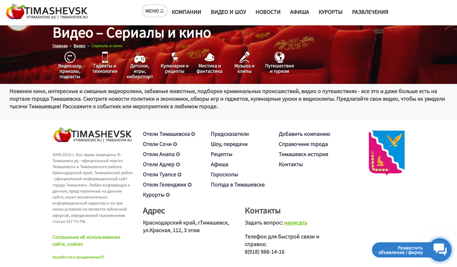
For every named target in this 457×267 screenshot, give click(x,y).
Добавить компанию (304, 133)
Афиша (299, 12)
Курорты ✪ (156, 194)
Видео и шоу (228, 12)
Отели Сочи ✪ (160, 144)
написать (295, 222)
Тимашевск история (303, 154)
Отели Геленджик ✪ (167, 184)
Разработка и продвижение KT (78, 256)
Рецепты (221, 154)
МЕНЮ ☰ (154, 11)
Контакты (291, 164)
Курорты (330, 12)
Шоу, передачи (229, 144)
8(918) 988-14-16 (264, 251)
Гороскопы (224, 174)
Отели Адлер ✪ (161, 164)
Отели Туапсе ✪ (162, 174)
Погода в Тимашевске (238, 184)
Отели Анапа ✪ (161, 154)
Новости (268, 12)
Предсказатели (230, 133)
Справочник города (303, 144)
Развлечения (370, 12)
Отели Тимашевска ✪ (169, 133)
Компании (186, 12)
